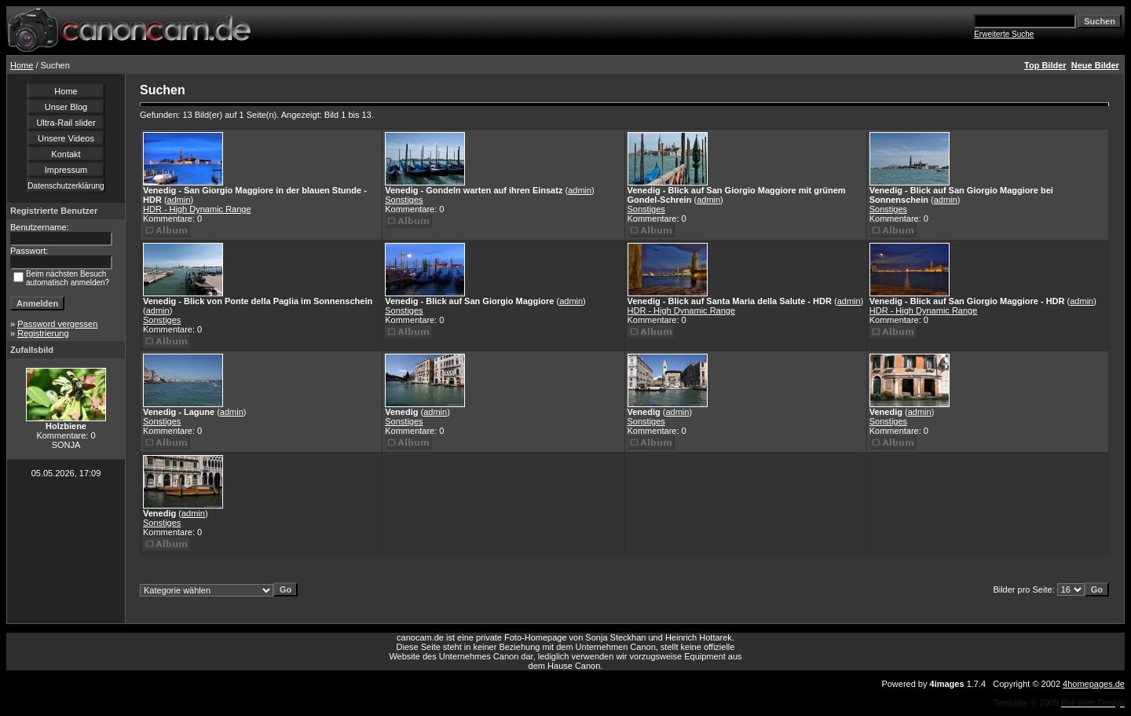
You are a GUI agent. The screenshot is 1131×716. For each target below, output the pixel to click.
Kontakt (65, 154)
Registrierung (42, 333)
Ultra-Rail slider (65, 122)
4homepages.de (1094, 683)
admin (179, 199)
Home (21, 65)
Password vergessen (57, 324)
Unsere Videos (66, 138)
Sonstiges (404, 199)
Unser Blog (66, 107)
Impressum (66, 169)
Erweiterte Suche (1004, 34)
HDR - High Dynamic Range (197, 209)
